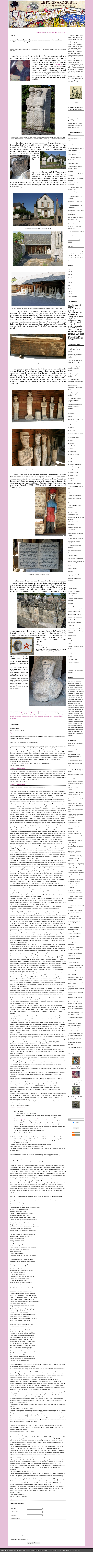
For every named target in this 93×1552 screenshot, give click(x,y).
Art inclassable (71, 446)
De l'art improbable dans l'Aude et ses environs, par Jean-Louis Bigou (76, 798)
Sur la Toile (71, 651)
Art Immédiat (74, 305)
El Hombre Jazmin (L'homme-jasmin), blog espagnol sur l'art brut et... (75, 809)
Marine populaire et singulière (75, 608)
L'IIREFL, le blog (72, 867)
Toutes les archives (72, 296)
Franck (69, 360)
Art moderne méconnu (73, 454)
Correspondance (72, 510)
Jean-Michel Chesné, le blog (75, 855)
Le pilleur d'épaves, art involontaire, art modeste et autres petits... (74, 942)
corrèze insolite (31, 715)
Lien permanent (42, 713)
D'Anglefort (71, 373)
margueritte (46, 716)
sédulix (35, 716)
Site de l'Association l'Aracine (75, 1028)
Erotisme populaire (72, 553)
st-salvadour (24, 715)
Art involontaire (72, 451)
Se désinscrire (76, 1125)
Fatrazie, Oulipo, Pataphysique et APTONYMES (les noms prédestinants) (75, 815)
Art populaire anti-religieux (74, 464)
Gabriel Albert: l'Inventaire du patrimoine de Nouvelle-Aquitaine (75, 826)
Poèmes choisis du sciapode (75, 628)
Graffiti (69, 565)
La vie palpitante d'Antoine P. (75, 903)
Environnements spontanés (75, 338)
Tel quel (70, 656)
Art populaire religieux (73, 472)
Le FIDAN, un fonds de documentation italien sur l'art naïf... (75, 922)
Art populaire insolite (73, 469)
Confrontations (71, 503)
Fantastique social (72, 555)
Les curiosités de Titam (74, 962)
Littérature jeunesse (72, 606)
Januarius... (70, 171)
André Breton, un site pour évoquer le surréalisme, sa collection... (74, 749)
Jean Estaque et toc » (60, 32)
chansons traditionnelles (27, 716)
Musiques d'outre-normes (74, 611)
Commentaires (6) (52, 713)
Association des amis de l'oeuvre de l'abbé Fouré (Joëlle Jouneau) (75, 769)
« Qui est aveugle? (40, 32)
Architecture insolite (73, 422)
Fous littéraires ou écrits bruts (75, 558)
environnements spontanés (57, 715)
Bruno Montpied (75, 330)
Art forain (70, 440)
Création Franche (72, 311)
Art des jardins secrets (73, 437)
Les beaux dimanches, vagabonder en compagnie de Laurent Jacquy (75, 953)
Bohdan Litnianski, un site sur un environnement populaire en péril (75, 783)
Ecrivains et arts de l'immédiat (75, 538)
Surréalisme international (74, 1030)
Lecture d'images (72, 596)
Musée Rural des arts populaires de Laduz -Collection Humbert (76, 988)
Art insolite (70, 448)
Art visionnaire (71, 481)
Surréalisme (71, 653)
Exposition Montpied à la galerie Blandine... (74, 368)
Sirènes (69, 643)
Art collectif (71, 427)
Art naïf (80, 333)
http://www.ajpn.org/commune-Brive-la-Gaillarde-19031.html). (30, 1119)
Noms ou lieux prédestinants (75, 617)
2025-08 (70, 288)
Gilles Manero (71, 404)
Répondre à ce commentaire (17, 733)
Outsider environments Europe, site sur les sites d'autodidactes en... (75, 1008)
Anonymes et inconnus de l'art (75, 419)
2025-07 (70, 291)
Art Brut (70, 424)
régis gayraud (75, 332)
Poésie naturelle (75, 323)
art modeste (74, 321)
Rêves (69, 638)
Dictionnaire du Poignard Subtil (76, 210)
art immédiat (39, 715)
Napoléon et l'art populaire (74, 614)
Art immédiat (71, 443)
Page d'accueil (50, 32)
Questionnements (72, 635)
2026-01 (70, 274)
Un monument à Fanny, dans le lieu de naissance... (75, 349)
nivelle (51, 716)
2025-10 (70, 283)
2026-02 (70, 272)
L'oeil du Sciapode (72, 588)
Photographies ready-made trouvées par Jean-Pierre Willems (75, 1082)
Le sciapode (71, 348)
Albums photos (72, 1054)
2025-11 (70, 280)
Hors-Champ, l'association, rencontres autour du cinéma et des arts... (75, 846)
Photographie (71, 625)
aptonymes (72, 320)
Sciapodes (70, 641)
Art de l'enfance (72, 430)
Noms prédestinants (74, 307)
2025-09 (70, 285)
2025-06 (70, 294)
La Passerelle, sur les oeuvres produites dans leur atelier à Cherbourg (75, 898)
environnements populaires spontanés (75, 328)
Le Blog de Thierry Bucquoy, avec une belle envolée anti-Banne (75, 912)
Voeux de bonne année (73, 662)
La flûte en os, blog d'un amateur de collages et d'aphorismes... (74, 885)
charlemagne (40, 716)
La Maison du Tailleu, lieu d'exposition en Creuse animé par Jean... (75, 892)
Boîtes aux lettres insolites (74, 483)
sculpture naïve (46, 715)
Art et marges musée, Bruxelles (76, 760)
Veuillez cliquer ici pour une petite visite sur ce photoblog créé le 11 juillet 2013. (75, 125)
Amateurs (70, 416)
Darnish (70, 354)
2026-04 (70, 269)
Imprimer (13, 718)
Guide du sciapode (72, 568)
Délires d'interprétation (73, 522)
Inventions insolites (72, 583)
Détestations (71, 524)
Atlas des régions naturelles (74, 779)
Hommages (70, 571)
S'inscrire (76, 1122)
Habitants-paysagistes (73, 315)
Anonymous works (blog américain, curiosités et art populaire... (74, 756)
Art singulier (74, 336)
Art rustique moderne (73, 475)
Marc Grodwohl (72, 974)
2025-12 (70, 277)
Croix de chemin (76, 1111)
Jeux (69, 586)
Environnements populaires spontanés (39, 711)
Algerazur (58, 64)
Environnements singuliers (74, 550)
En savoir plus (76, 1550)
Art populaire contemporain (74, 467)
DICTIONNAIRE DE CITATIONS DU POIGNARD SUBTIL (75, 533)
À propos (76, 102)
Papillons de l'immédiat (73, 620)
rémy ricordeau (75, 317)
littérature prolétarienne (15, 716)
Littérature (70, 603)
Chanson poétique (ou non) (74, 495)
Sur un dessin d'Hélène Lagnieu (76, 231)
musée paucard (17, 715)
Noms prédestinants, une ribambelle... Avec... (75, 381)
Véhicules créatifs (72, 659)
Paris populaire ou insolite (74, 622)
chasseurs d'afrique (58, 716)
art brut (79, 312)
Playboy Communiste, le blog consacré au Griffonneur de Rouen (75, 1019)
